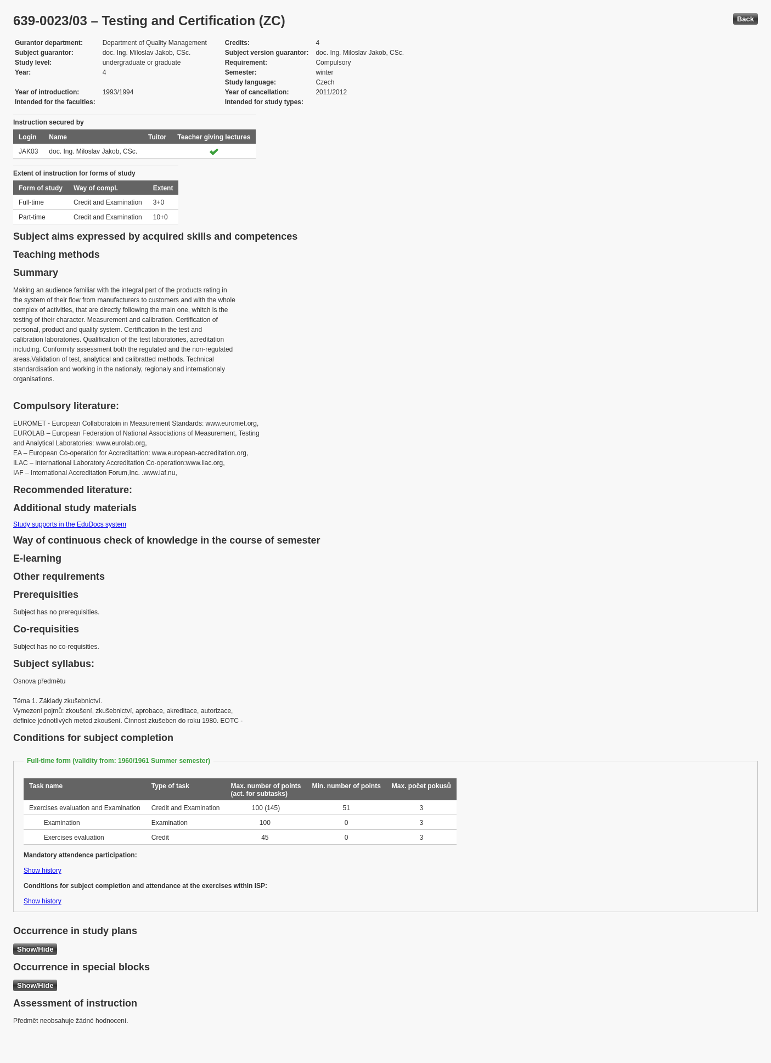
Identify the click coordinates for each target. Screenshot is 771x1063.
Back (745, 19)
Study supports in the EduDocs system (69, 524)
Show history (42, 870)
